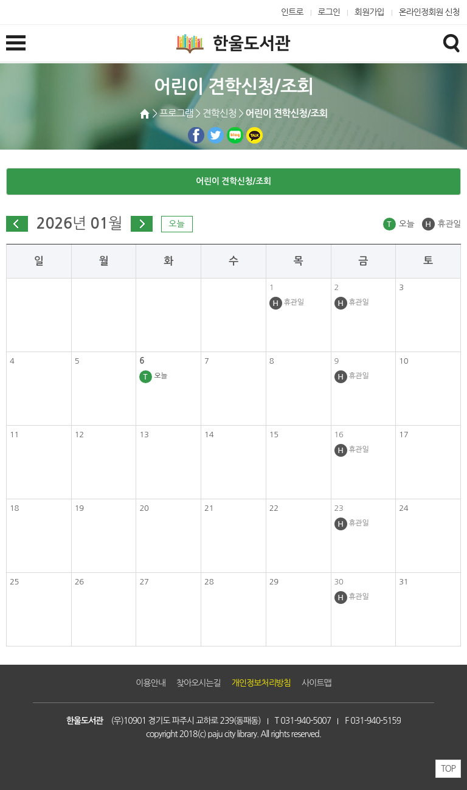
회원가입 (369, 12)
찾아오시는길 (198, 683)
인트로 (292, 12)
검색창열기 (451, 42)
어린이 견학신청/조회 (233, 181)
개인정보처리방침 (261, 683)
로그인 (329, 12)
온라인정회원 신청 (429, 12)
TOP (448, 768)
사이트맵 (316, 683)
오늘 (176, 224)
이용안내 (150, 683)
